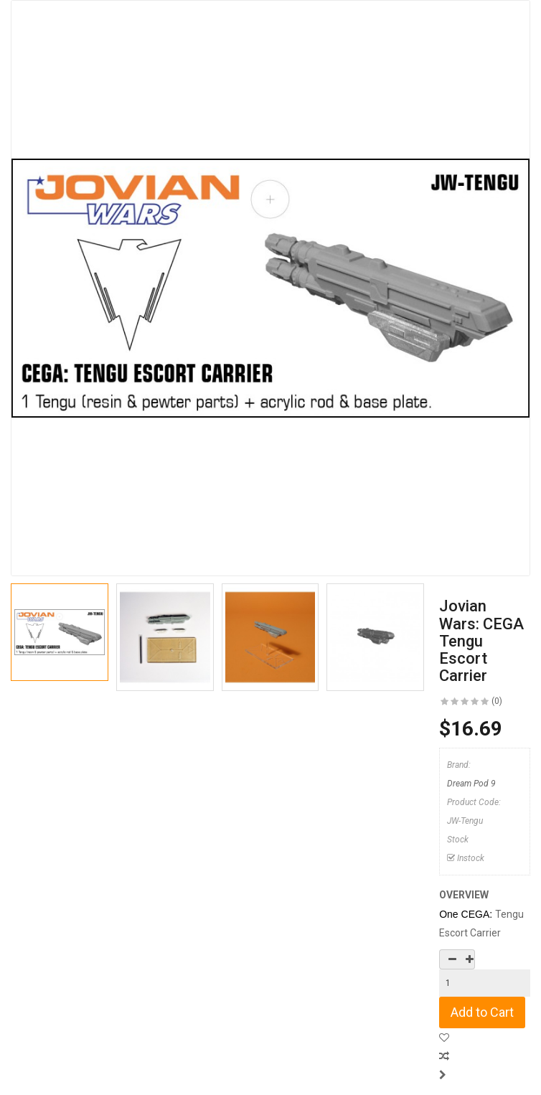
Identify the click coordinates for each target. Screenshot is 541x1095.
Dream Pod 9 (471, 784)
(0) (496, 701)
